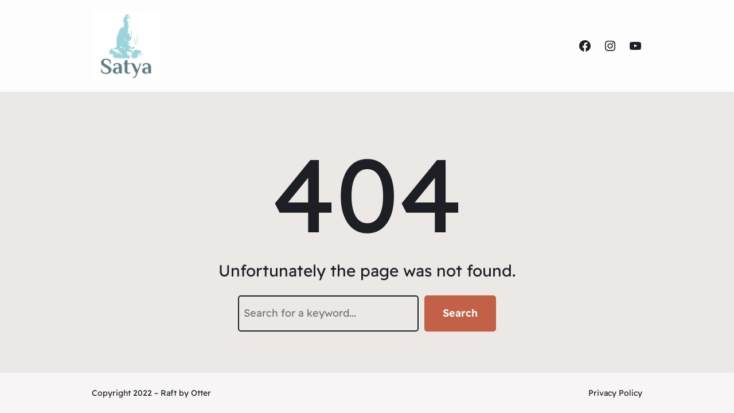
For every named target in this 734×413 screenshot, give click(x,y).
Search (460, 313)
